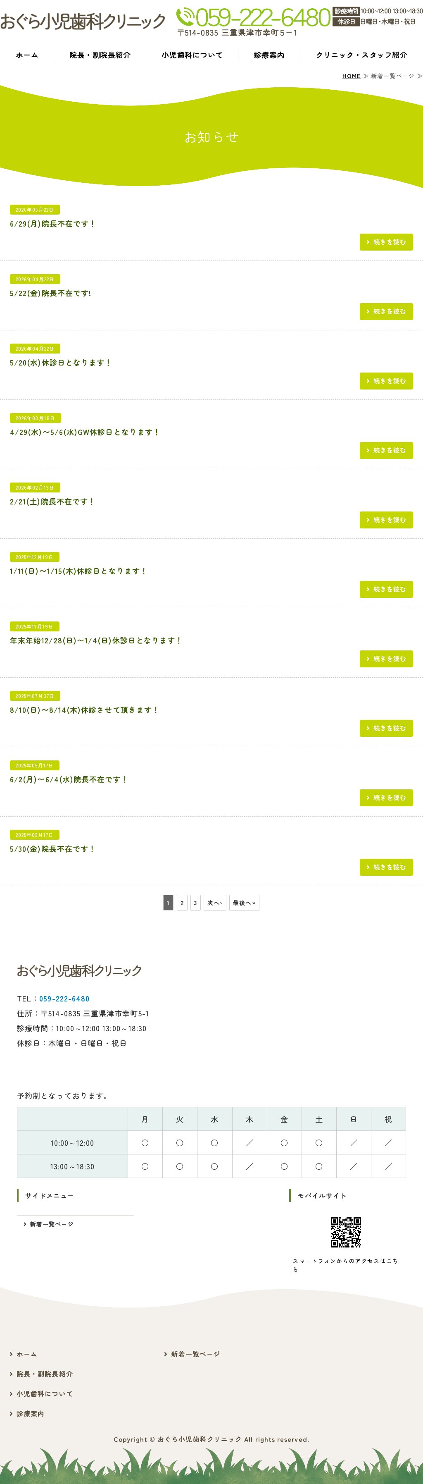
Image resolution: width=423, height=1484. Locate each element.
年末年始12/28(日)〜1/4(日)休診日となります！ (96, 640)
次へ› (215, 903)
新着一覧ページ (52, 1224)
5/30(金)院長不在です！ (53, 848)
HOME (351, 76)
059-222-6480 (64, 998)
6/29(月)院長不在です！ (53, 223)
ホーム (27, 54)
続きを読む (389, 241)
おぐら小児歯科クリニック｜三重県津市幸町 (82, 21)
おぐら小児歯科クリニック (199, 1439)
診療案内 (269, 54)
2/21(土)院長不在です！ (53, 501)
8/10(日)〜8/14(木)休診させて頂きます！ (85, 709)
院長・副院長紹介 (100, 54)
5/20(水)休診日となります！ (61, 362)
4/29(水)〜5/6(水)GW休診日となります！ (85, 431)
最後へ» (244, 903)
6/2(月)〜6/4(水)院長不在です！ (69, 779)
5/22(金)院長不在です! (50, 292)
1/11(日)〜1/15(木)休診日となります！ (79, 570)
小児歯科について (192, 54)
